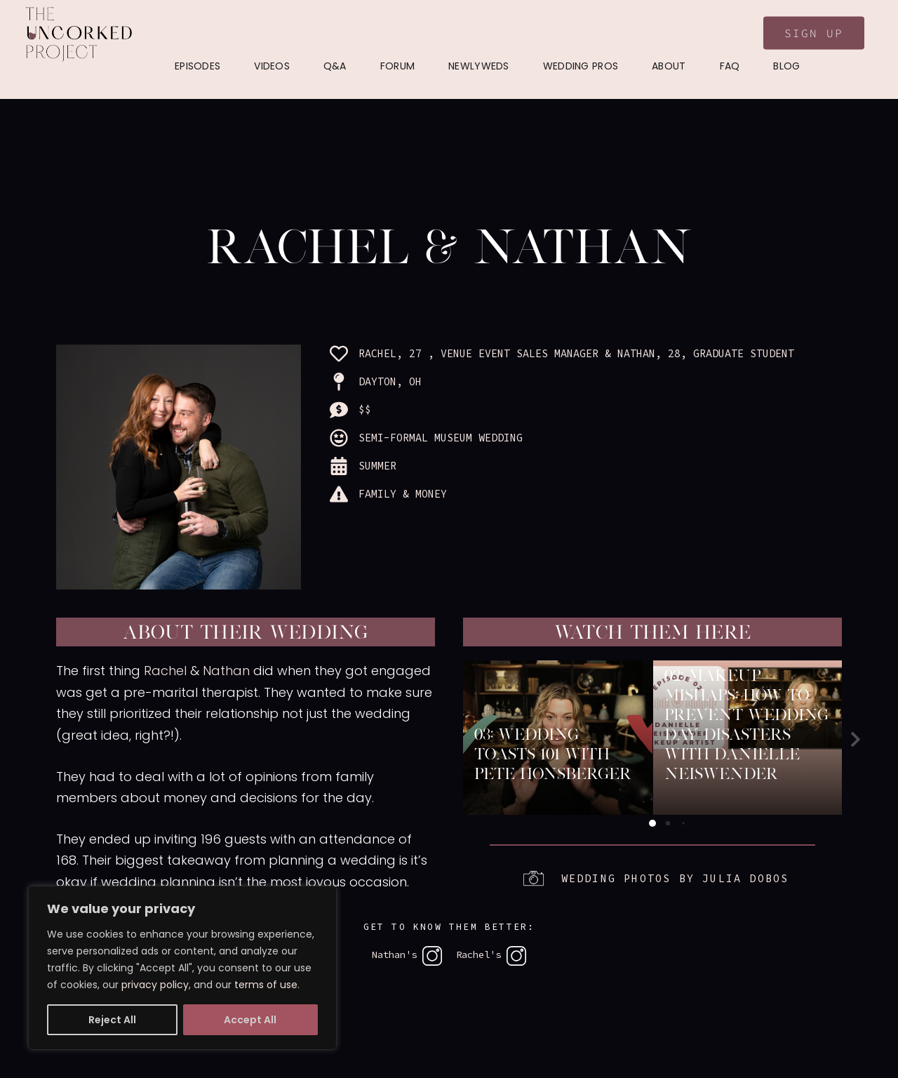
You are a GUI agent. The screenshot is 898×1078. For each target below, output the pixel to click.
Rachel (165, 670)
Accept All (250, 1020)
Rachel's (491, 954)
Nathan (226, 670)
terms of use (265, 985)
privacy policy (155, 985)
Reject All (112, 1020)
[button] (855, 739)
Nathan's (407, 954)
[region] (182, 968)
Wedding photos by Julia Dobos (675, 878)
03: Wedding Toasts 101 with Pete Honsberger (552, 754)
